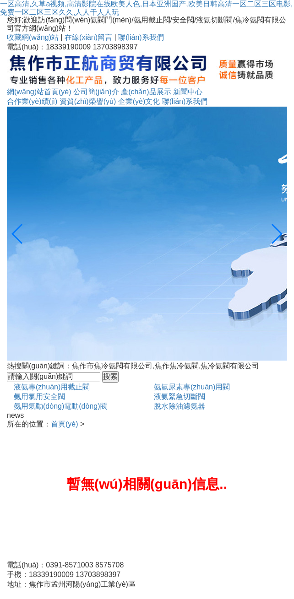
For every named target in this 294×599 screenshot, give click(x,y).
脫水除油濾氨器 (179, 406)
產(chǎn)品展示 (146, 92)
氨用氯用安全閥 (39, 396)
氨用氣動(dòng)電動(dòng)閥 (61, 406)
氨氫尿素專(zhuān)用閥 (192, 387)
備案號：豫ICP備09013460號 (55, 594)
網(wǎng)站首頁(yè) (39, 92)
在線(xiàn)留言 (88, 37)
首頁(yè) (64, 424)
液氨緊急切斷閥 (179, 396)
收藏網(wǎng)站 (33, 37)
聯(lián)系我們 (141, 37)
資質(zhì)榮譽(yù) (88, 101)
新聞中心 (187, 92)
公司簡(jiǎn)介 (96, 92)
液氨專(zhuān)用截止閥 (52, 387)
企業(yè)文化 (139, 101)
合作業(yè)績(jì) (32, 101)
